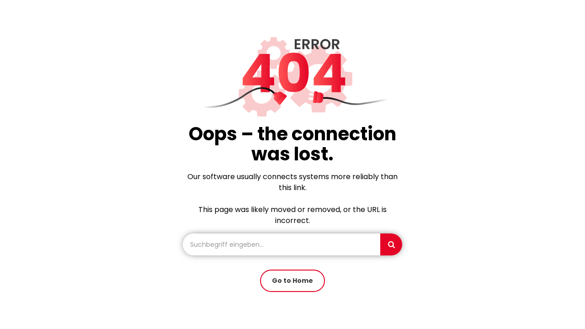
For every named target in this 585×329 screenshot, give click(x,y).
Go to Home (292, 280)
